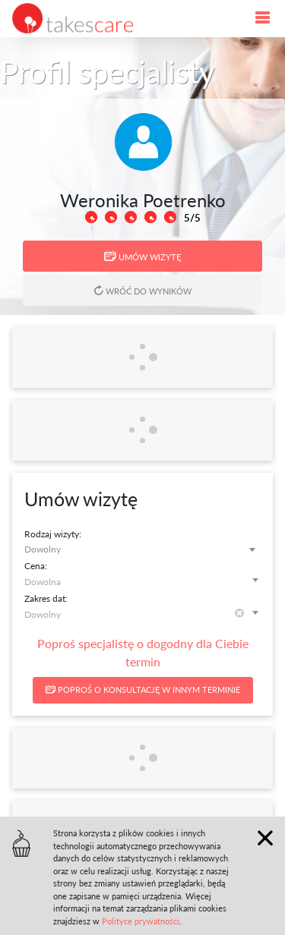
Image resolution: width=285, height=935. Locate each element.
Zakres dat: (46, 598)
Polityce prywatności (140, 921)
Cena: (35, 565)
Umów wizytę (142, 256)
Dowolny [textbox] (42, 549)
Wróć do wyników (143, 291)
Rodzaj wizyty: (52, 534)
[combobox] (142, 549)
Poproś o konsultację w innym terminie (143, 689)
